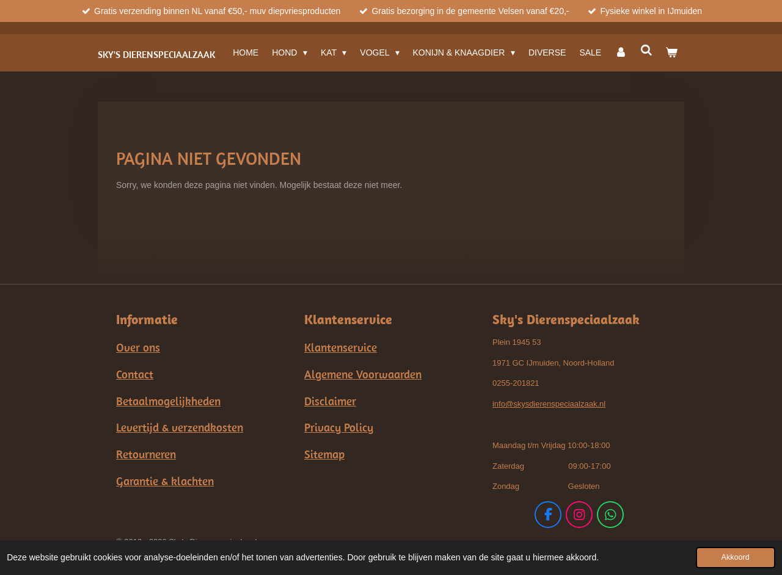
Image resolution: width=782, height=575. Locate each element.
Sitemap (324, 454)
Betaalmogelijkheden (168, 401)
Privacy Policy (338, 427)
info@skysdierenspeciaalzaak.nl (548, 403)
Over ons (138, 347)
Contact (134, 374)
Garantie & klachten (165, 481)
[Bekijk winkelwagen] (671, 52)
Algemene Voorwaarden (363, 374)
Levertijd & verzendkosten (179, 427)
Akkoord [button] (736, 557)
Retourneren (146, 454)
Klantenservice (340, 347)
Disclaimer (330, 401)
